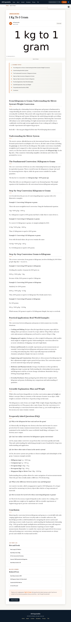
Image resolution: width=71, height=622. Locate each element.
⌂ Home (64, 2)
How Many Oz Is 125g (15, 552)
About (18, 2)
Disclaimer (28, 2)
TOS (38, 2)
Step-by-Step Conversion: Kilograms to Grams (23, 76)
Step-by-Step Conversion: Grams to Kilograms (23, 79)
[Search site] (54, 2)
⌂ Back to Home (14, 599)
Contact (22, 2)
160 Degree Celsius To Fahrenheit (18, 579)
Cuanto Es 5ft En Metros (16, 582)
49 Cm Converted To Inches (17, 556)
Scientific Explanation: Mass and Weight (22, 84)
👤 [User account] (68, 2)
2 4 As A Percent (14, 585)
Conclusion (15, 90)
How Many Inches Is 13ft (16, 576)
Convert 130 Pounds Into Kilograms (18, 559)
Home (14, 2)
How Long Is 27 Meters (15, 549)
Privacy (33, 2)
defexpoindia (6, 2)
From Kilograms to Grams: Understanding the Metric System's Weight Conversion (31, 67)
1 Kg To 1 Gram (27, 592)
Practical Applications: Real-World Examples (23, 81)
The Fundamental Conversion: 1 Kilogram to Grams (24, 73)
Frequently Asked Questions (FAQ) (21, 87)
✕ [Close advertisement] (68, 6)
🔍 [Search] (59, 2)
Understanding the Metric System (20, 70)
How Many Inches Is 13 (15, 562)
